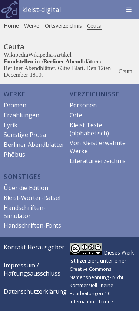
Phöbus (14, 155)
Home (11, 25)
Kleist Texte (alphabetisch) (89, 129)
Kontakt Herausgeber (34, 247)
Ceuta (94, 25)
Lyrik (10, 125)
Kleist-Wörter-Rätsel (32, 198)
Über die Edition (26, 188)
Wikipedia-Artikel (50, 55)
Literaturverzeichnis (98, 161)
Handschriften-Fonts (32, 225)
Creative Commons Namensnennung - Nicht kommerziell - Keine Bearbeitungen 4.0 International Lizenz (96, 285)
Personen (83, 105)
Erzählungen (21, 115)
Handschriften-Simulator (25, 212)
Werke (31, 25)
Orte (76, 115)
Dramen (15, 105)
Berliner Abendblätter (34, 145)
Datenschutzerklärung (35, 291)
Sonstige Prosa (25, 135)
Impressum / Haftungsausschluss (32, 269)
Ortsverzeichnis (63, 25)
